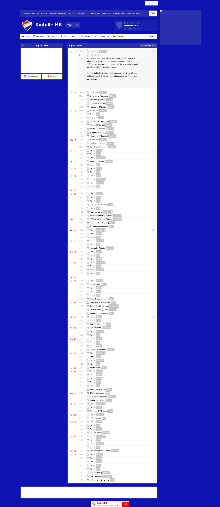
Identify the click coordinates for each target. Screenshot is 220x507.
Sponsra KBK (102, 36)
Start (25, 36)
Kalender (38, 36)
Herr (98, 114)
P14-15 (98, 259)
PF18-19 (99, 194)
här (87, 13)
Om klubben (68, 36)
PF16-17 (99, 288)
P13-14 (98, 150)
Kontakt (52, 36)
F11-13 (98, 154)
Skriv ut (52, 76)
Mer (151, 36)
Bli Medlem (85, 36)
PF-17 (98, 197)
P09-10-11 (103, 51)
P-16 (97, 172)
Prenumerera (31, 76)
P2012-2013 (100, 158)
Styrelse (118, 36)
